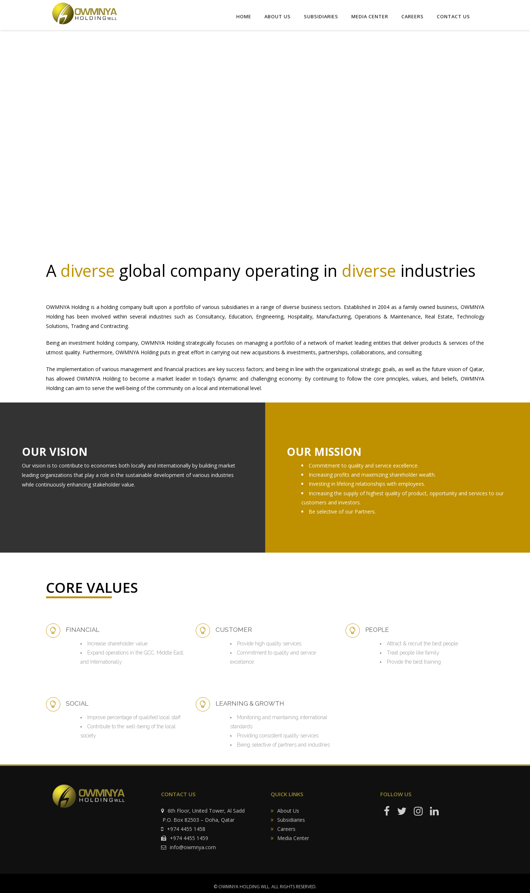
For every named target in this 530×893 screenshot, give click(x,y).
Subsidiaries (291, 819)
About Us (288, 810)
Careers (286, 828)
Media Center (293, 838)
